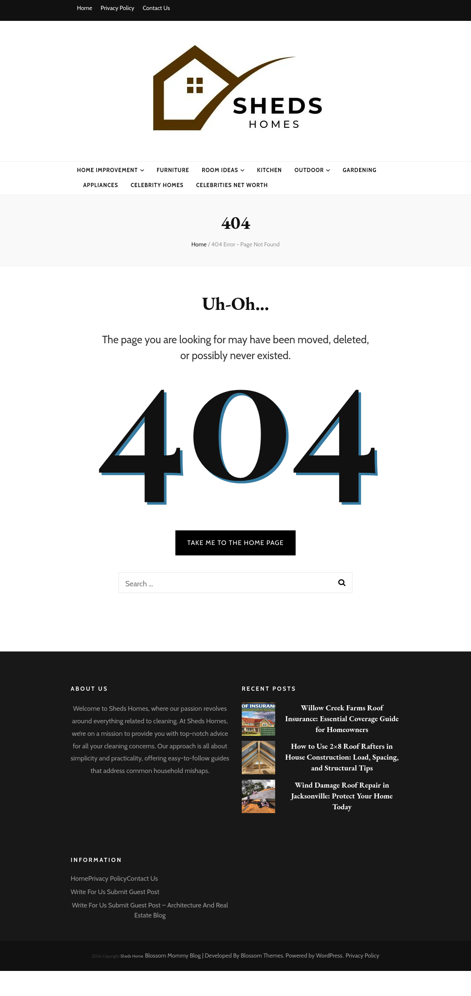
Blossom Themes (262, 955)
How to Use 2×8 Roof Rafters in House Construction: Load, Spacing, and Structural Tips (342, 757)
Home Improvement (107, 170)
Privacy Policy (117, 8)
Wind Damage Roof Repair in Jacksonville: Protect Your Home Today (341, 795)
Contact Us (156, 8)
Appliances (100, 185)
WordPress (329, 955)
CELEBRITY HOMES (157, 185)
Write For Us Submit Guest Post (115, 892)
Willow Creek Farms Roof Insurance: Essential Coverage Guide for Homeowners (342, 718)
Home (84, 8)
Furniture (173, 170)
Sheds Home (131, 956)
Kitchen (269, 170)
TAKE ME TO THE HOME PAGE (235, 543)
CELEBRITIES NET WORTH (232, 185)
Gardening (360, 170)
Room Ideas (220, 170)
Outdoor (309, 170)
